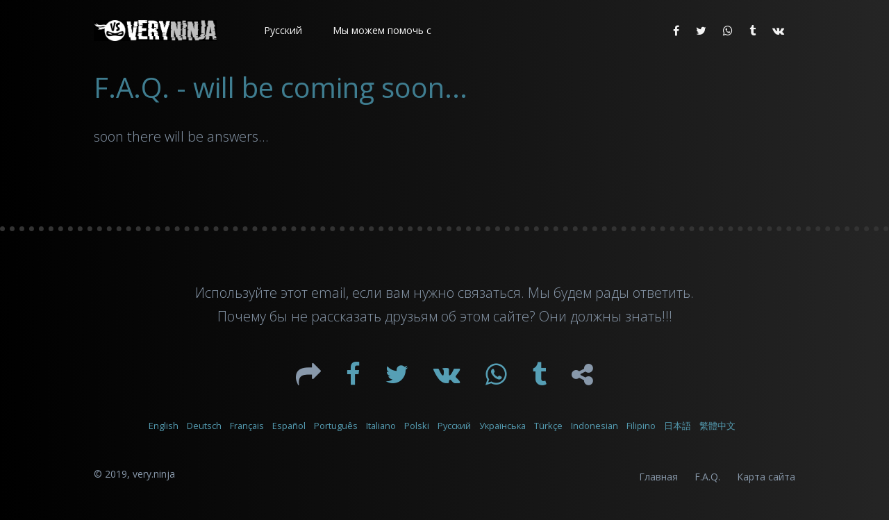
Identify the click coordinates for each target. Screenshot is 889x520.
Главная (658, 476)
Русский (454, 425)
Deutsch (204, 425)
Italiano (381, 425)
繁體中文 (717, 425)
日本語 (677, 425)
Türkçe (548, 425)
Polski (416, 425)
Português (336, 425)
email (328, 292)
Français (247, 425)
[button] (281, 30)
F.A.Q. (707, 476)
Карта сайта (766, 476)
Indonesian (594, 425)
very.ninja (154, 473)
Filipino (641, 425)
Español (289, 425)
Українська (502, 425)
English (163, 425)
